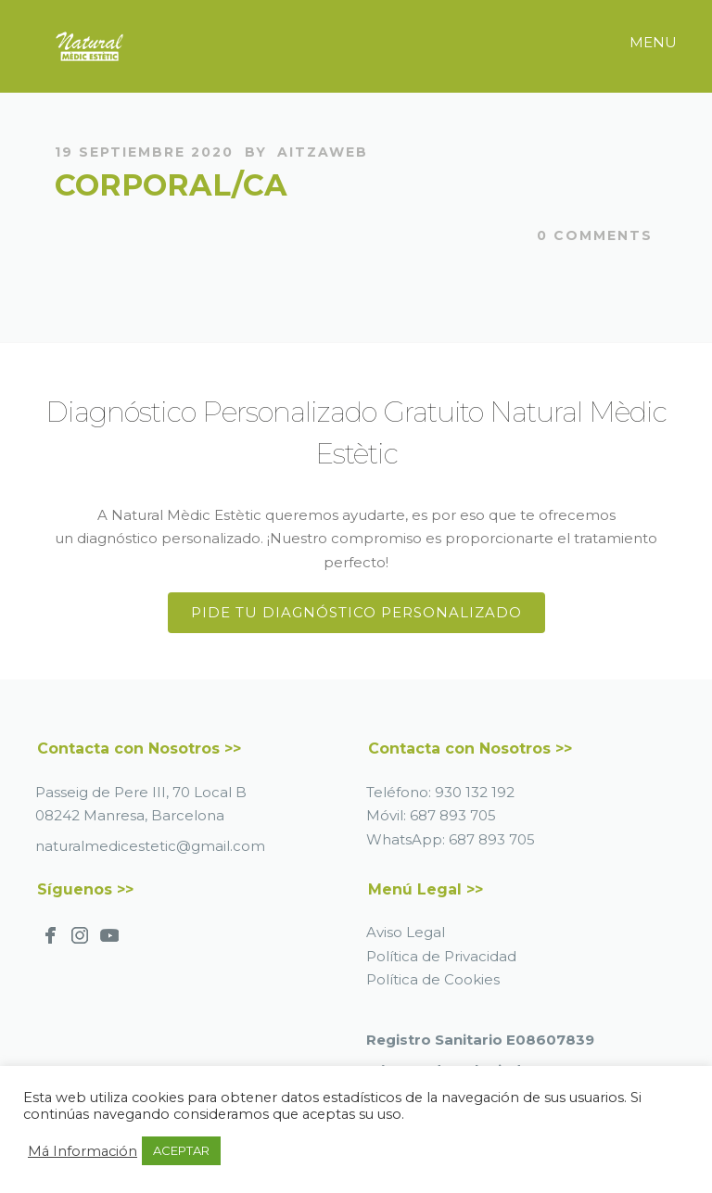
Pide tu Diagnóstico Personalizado (356, 612)
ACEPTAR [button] (181, 1150)
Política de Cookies (433, 979)
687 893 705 (453, 815)
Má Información (82, 1151)
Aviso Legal (405, 932)
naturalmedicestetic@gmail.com (150, 846)
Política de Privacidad (441, 956)
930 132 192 (475, 792)
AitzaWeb (322, 152)
